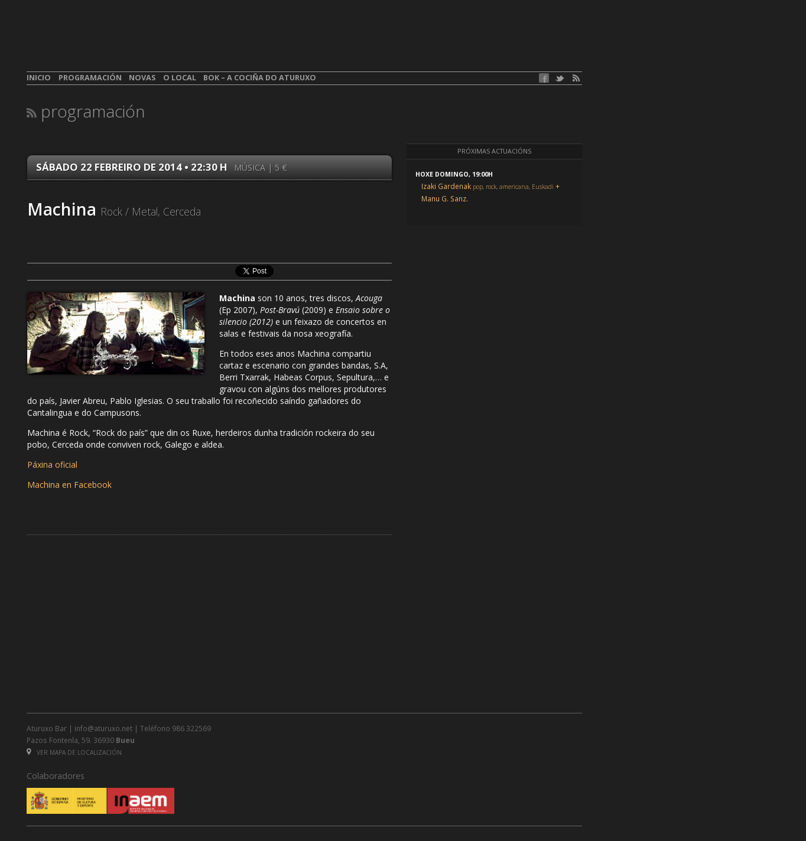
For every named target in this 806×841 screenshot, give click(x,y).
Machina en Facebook (69, 484)
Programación (90, 78)
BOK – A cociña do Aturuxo (259, 78)
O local (179, 78)
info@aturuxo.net (103, 728)
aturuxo (113, 43)
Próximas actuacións (494, 151)
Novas (142, 78)
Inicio (39, 78)
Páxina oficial (52, 464)
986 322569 (191, 728)
